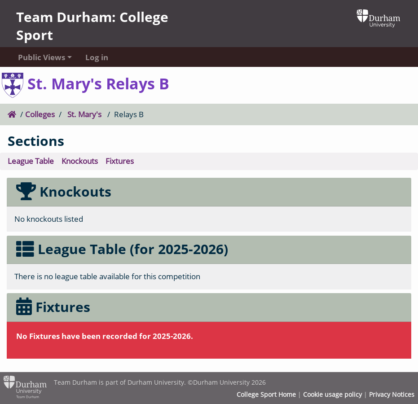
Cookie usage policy (332, 395)
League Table (31, 161)
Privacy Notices (391, 395)
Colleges (40, 114)
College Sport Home (266, 395)
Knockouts (80, 161)
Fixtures (120, 161)
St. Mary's (84, 114)
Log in (96, 57)
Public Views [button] (41, 57)
